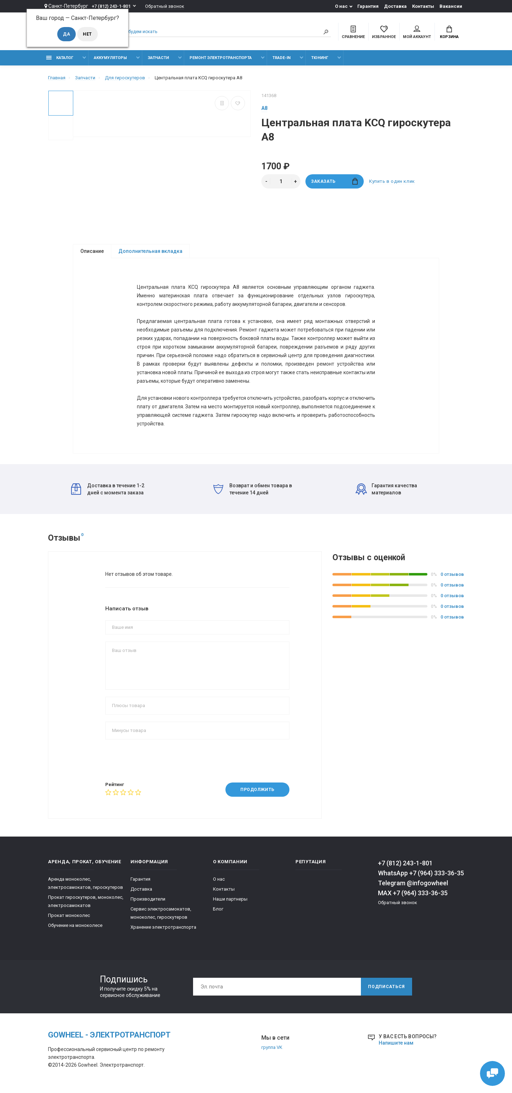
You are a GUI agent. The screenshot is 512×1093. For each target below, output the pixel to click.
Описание (92, 251)
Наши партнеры (230, 899)
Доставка (395, 6)
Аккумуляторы (110, 57)
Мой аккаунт (417, 32)
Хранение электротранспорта (163, 927)
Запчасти (158, 57)
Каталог (59, 57)
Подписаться (386, 986)
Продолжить (257, 789)
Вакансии (450, 6)
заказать (334, 181)
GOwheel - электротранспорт (109, 1034)
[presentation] (159, 760)
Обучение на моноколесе (75, 925)
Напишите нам (396, 1043)
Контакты (423, 6)
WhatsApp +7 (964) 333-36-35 (421, 873)
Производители (147, 899)
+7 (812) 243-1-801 (111, 6)
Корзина (449, 32)
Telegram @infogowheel (413, 883)
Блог (218, 909)
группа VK (271, 1047)
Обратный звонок (164, 6)
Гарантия (368, 6)
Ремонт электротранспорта (221, 57)
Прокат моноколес (69, 915)
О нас (341, 6)
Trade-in (281, 57)
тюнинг (319, 57)
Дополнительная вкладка (150, 251)
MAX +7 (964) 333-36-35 (413, 893)
